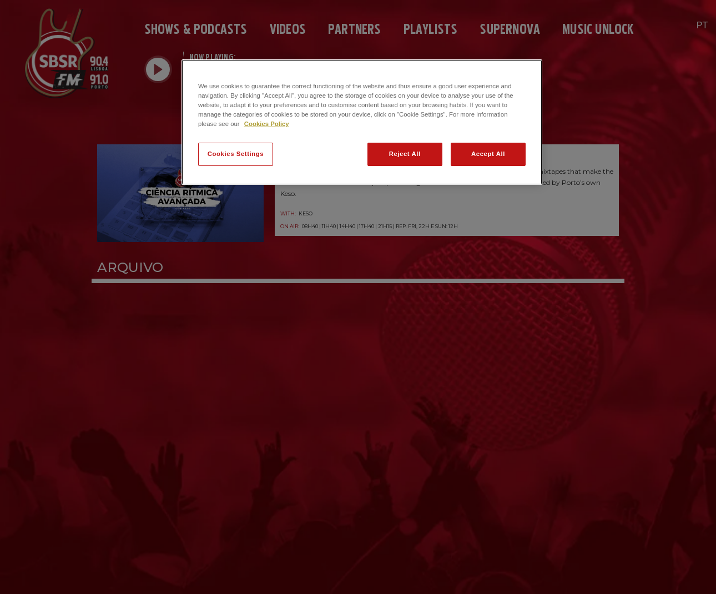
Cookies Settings (236, 153)
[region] (361, 122)
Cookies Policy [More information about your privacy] (266, 123)
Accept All (488, 153)
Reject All (405, 153)
